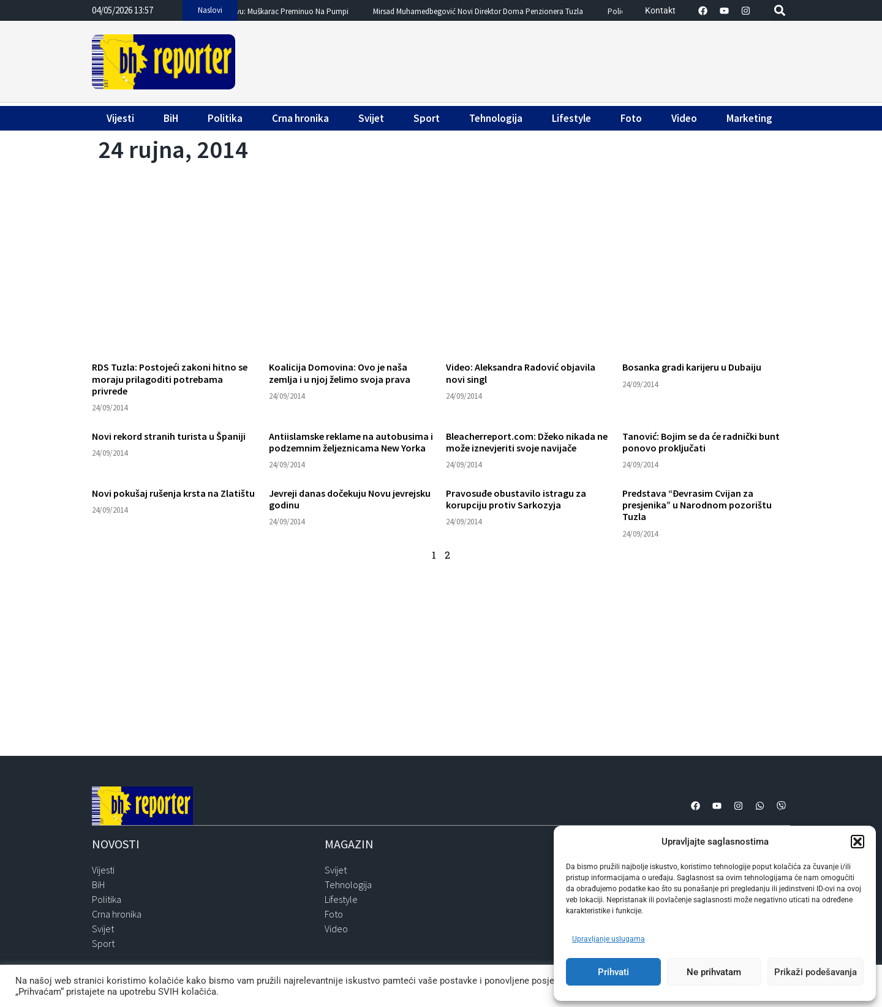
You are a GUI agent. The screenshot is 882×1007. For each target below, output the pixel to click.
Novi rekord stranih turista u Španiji (169, 436)
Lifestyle (571, 118)
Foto (631, 118)
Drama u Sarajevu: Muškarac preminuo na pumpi (289, 12)
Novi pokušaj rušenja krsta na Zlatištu (173, 493)
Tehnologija (495, 118)
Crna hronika (300, 118)
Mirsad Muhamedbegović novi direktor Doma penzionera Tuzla (501, 12)
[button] (857, 841)
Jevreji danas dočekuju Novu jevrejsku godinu (350, 499)
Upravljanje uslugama (608, 939)
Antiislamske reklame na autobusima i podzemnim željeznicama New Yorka (351, 442)
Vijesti (120, 118)
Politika (225, 118)
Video (684, 118)
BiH (171, 118)
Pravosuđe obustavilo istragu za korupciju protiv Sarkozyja (516, 499)
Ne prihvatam (714, 972)
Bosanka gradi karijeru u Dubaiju (691, 367)
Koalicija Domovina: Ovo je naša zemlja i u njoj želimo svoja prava (339, 373)
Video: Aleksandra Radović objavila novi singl (520, 373)
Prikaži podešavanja (815, 972)
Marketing (749, 118)
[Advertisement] (514, 59)
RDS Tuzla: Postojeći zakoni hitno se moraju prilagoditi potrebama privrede (169, 378)
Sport (426, 118)
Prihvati (613, 972)
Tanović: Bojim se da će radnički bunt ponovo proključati (701, 442)
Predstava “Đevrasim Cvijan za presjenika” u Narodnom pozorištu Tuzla (697, 504)
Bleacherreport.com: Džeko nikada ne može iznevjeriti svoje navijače (527, 442)
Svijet (371, 118)
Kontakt (660, 10)
